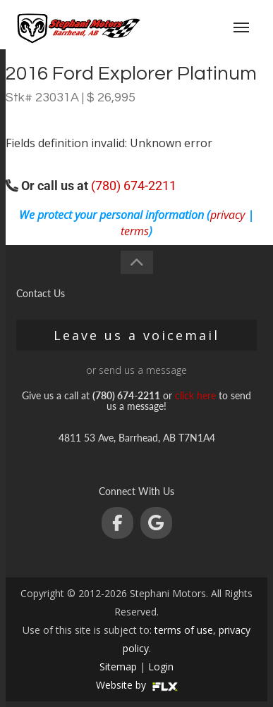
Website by (137, 685)
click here (195, 395)
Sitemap (118, 666)
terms (135, 231)
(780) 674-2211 (133, 185)
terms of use (183, 630)
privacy (227, 215)
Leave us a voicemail (136, 335)
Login (161, 666)
